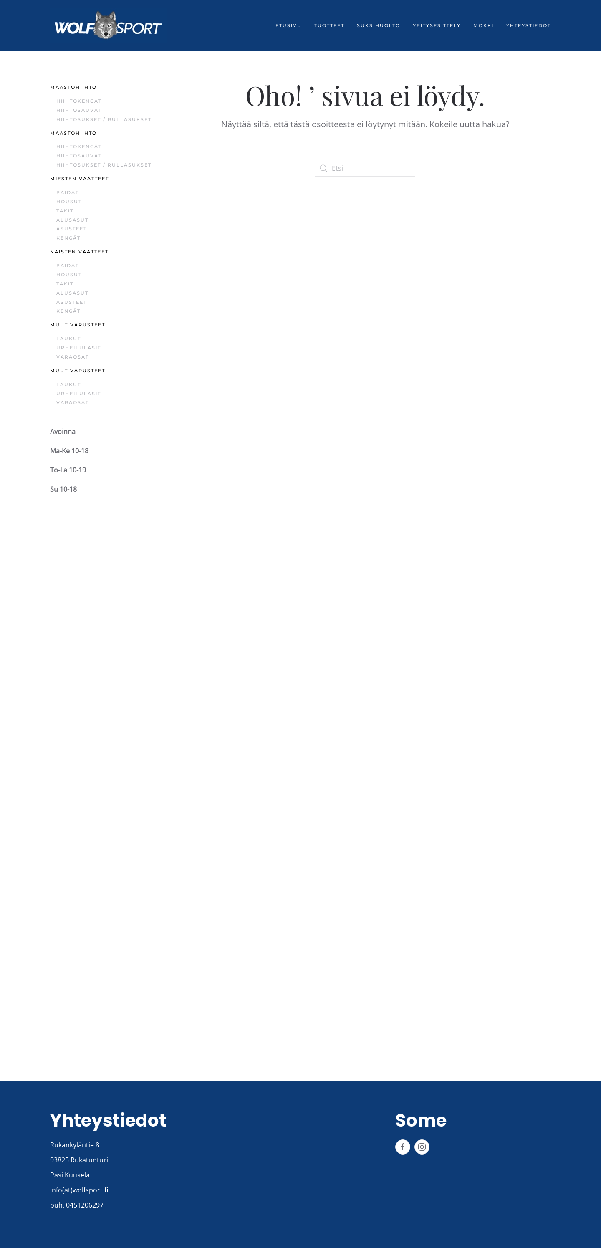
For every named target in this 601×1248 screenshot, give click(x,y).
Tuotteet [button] (329, 25)
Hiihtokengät (79, 101)
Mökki (483, 25)
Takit (64, 211)
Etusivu (288, 25)
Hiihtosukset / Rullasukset (104, 119)
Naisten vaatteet (79, 252)
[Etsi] (365, 168)
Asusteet (71, 229)
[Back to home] (108, 25)
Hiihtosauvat (79, 110)
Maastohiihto (73, 87)
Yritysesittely (437, 25)
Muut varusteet (77, 325)
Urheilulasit (78, 348)
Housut (69, 202)
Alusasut (72, 220)
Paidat (67, 192)
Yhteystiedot (528, 25)
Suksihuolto (378, 25)
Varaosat (72, 357)
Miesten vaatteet (79, 179)
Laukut (68, 338)
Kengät (68, 238)
